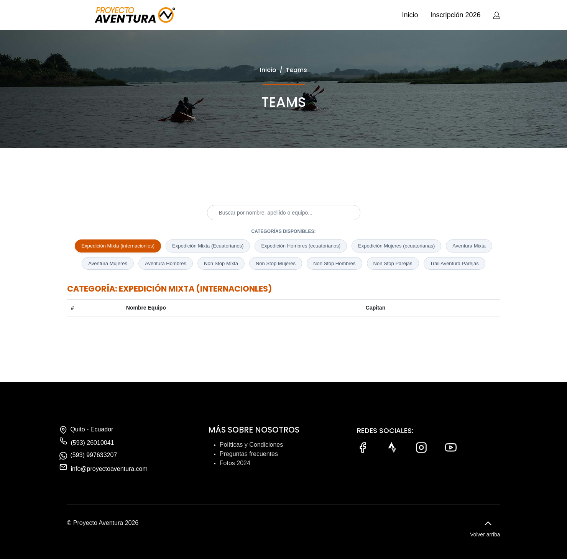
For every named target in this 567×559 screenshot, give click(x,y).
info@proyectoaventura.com (109, 469)
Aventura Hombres (165, 263)
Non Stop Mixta (221, 263)
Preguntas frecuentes (249, 454)
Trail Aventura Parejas (454, 263)
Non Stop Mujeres (276, 263)
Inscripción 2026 (455, 15)
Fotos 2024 (235, 463)
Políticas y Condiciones (251, 444)
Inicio (410, 15)
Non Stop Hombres (334, 263)
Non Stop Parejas (393, 263)
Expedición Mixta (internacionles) (117, 246)
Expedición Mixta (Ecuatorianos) (207, 246)
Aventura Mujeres (107, 263)
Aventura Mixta (468, 246)
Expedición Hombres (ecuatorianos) (300, 246)
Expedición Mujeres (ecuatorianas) (396, 246)
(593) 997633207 (93, 455)
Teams (296, 70)
